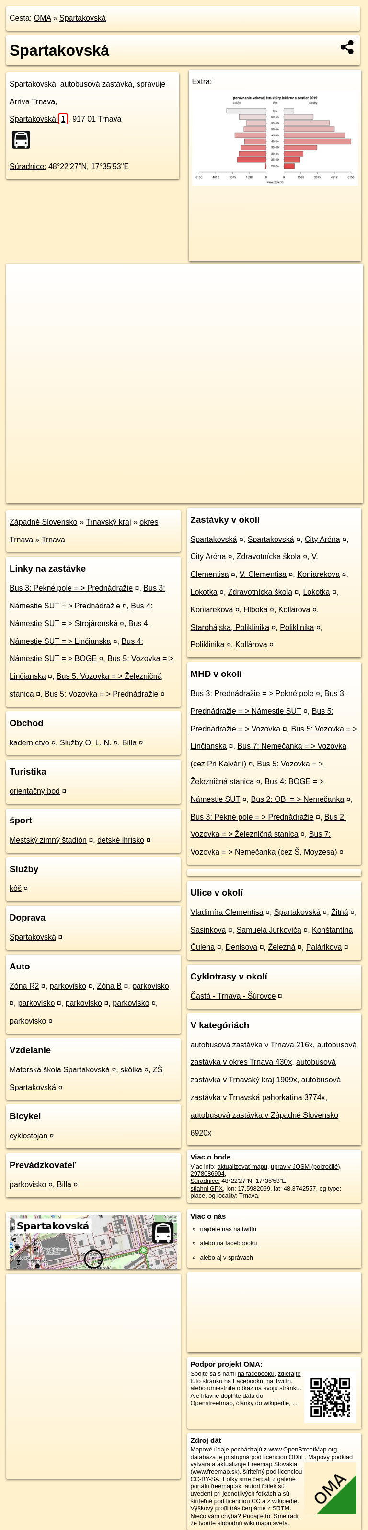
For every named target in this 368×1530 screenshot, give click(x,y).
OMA (42, 18)
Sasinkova (208, 930)
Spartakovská (82, 18)
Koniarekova (318, 574)
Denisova (242, 947)
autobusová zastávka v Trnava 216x (252, 1045)
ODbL (296, 1457)
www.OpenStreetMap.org (302, 1449)
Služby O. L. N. (86, 743)
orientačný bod (35, 791)
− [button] (23, 295)
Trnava (53, 540)
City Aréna (322, 539)
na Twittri (278, 1380)
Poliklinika (297, 627)
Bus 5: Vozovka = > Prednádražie (101, 694)
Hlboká (256, 610)
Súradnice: (28, 166)
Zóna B (109, 986)
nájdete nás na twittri (228, 1229)
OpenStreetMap (198, 495)
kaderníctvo (29, 743)
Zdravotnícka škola (269, 556)
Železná (281, 947)
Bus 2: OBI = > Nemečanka (298, 799)
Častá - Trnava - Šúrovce (233, 996)
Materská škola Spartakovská (60, 1070)
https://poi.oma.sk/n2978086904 (320, 495)
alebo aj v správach (226, 1257)
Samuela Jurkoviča (269, 930)
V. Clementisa (263, 574)
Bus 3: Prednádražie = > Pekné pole (252, 693)
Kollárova (294, 610)
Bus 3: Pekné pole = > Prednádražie (71, 588)
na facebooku (256, 1373)
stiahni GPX (207, 1188)
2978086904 (208, 1173)
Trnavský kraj (108, 522)
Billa (129, 743)
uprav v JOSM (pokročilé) (305, 1166)
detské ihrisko (120, 840)
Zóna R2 (24, 986)
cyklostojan (28, 1136)
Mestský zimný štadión (48, 840)
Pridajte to (256, 1515)
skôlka (131, 1070)
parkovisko (68, 986)
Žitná (339, 912)
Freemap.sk (247, 495)
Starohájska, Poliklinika (230, 627)
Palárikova (324, 947)
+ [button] (23, 280)
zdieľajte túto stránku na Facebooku (246, 1377)
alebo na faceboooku (228, 1243)
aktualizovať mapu (242, 1166)
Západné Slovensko (43, 522)
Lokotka (204, 592)
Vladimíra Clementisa (227, 912)
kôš (16, 888)
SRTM (280, 1508)
